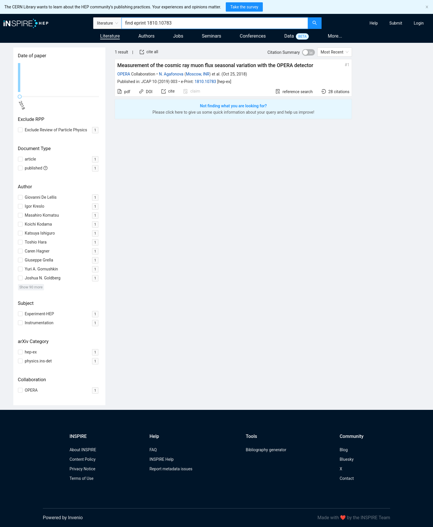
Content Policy (82, 459)
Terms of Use (81, 478)
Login (419, 23)
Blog (344, 449)
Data (289, 36)
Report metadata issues (170, 469)
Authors (146, 36)
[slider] (20, 97)
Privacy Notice (82, 469)
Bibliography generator (266, 449)
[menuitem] (374, 23)
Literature (110, 36)
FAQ (153, 449)
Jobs (178, 36)
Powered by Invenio (63, 517)
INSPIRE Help (161, 459)
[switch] (308, 52)
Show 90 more (31, 287)
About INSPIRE (82, 449)
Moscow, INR (197, 74)
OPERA (123, 74)
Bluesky (346, 459)
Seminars (211, 36)
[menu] (378, 23)
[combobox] (215, 23)
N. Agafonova (171, 74)
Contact (347, 478)
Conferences (253, 36)
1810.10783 (205, 81)
